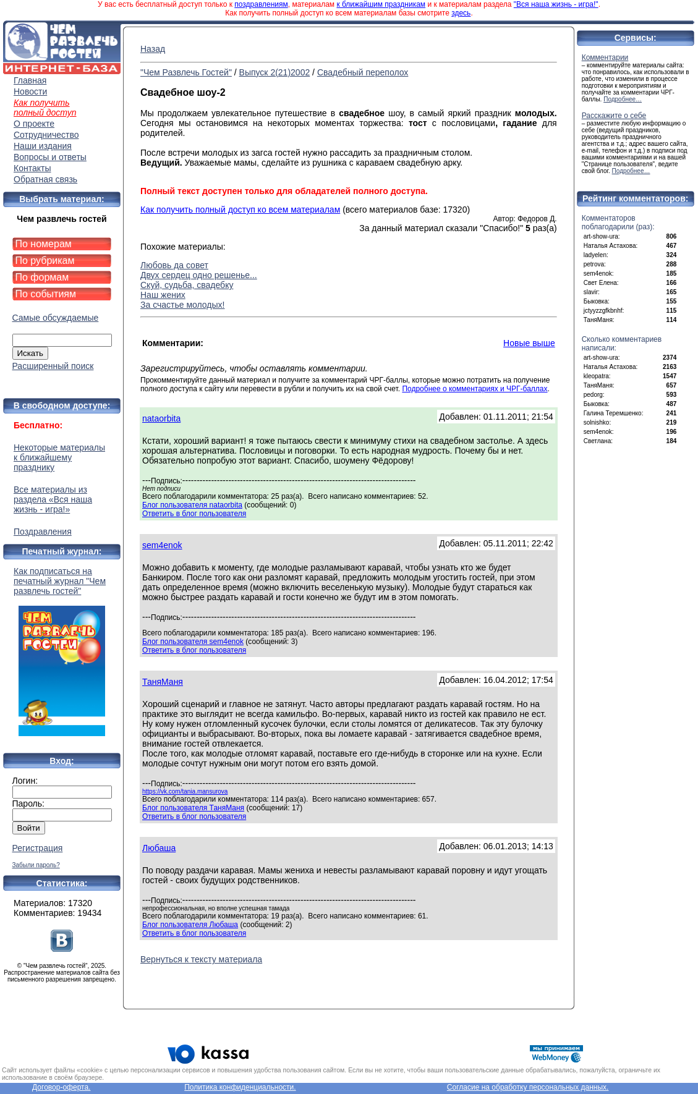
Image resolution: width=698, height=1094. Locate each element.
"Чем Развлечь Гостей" (186, 72)
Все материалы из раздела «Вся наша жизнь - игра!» (53, 499)
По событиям (46, 294)
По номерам (43, 244)
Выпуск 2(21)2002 (274, 72)
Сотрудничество (46, 135)
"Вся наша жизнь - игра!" (556, 4)
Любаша (159, 848)
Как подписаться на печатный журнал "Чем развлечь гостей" (62, 651)
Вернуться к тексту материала (201, 959)
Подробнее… (622, 99)
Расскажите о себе (614, 115)
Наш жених (162, 295)
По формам (42, 277)
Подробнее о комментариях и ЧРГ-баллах (474, 388)
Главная (30, 80)
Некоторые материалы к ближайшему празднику (59, 457)
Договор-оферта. (61, 1087)
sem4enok (162, 545)
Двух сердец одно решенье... (198, 275)
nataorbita (161, 418)
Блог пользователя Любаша (190, 924)
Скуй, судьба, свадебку (186, 285)
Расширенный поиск (53, 366)
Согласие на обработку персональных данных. (528, 1087)
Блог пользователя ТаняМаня (193, 808)
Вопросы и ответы (50, 157)
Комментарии (605, 57)
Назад (152, 49)
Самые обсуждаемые (55, 318)
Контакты (32, 168)
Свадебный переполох (362, 72)
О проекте (34, 124)
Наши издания (43, 146)
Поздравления (43, 531)
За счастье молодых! (182, 305)
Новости (30, 91)
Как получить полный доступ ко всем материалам (240, 209)
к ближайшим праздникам (380, 4)
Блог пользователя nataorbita (192, 505)
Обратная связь (45, 179)
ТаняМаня (162, 682)
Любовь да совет (174, 265)
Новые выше (529, 343)
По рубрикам (45, 260)
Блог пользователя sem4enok (193, 641)
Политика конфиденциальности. (240, 1087)
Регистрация (37, 848)
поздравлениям (260, 4)
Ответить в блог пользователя (194, 513)
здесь (460, 13)
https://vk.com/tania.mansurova (185, 791)
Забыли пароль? (36, 865)
